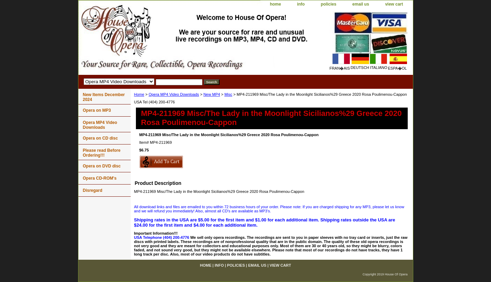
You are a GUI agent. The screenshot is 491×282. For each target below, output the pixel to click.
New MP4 (212, 94)
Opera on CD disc (100, 138)
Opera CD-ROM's (100, 178)
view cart (394, 4)
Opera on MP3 (97, 110)
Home (139, 94)
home (275, 4)
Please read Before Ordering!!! (102, 153)
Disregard (92, 190)
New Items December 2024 (104, 97)
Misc (228, 94)
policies (328, 4)
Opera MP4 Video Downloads (173, 94)
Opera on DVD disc (102, 166)
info (301, 4)
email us (360, 4)
